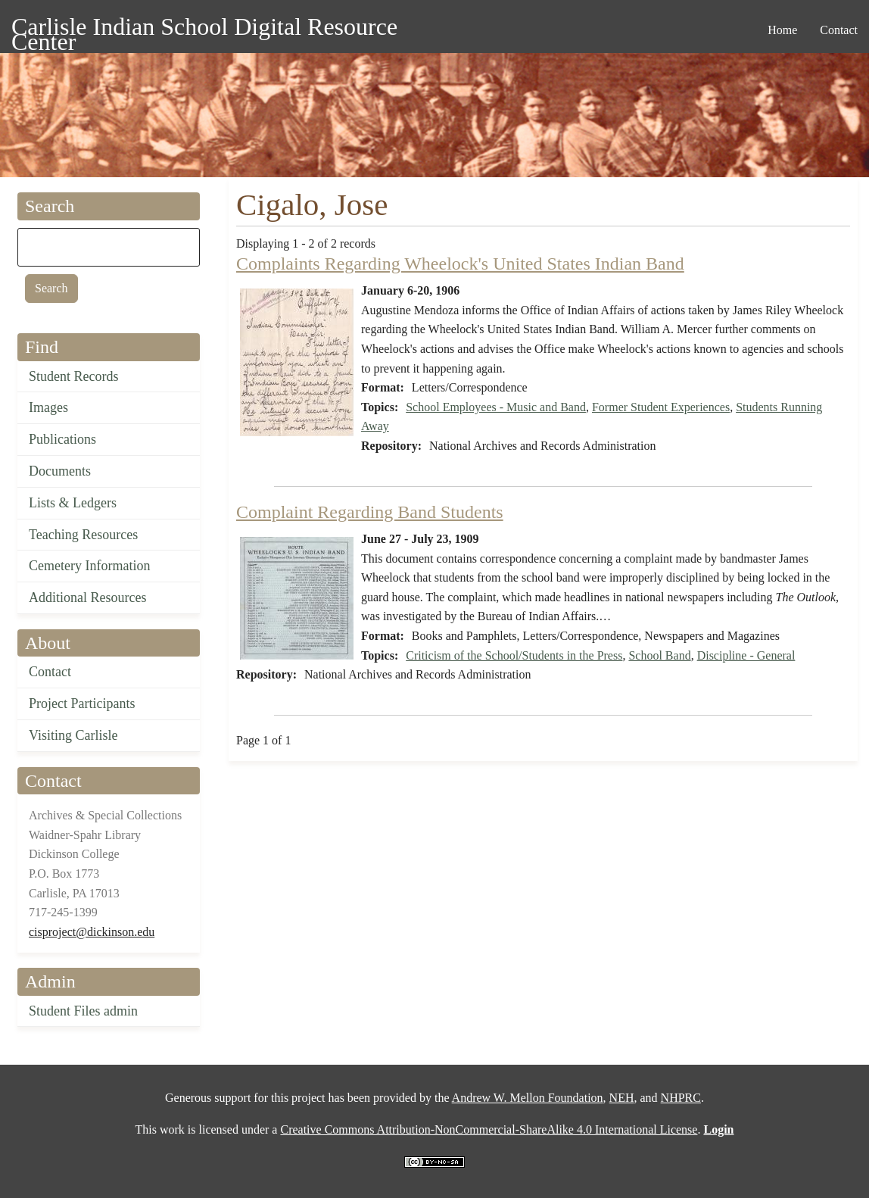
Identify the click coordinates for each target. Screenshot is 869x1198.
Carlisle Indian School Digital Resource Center (204, 29)
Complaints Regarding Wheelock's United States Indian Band (460, 263)
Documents (60, 471)
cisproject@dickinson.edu (91, 931)
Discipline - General (746, 655)
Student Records (74, 376)
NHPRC (681, 1097)
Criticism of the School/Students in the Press (514, 655)
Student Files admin (83, 1011)
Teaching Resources (83, 534)
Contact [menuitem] (839, 29)
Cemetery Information (89, 565)
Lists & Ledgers (73, 502)
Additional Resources (87, 597)
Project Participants (82, 703)
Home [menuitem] (782, 29)
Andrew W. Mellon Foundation (527, 1097)
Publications (62, 439)
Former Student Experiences (661, 407)
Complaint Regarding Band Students (369, 512)
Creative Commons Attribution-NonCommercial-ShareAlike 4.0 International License (488, 1129)
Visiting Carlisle (73, 735)
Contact (50, 671)
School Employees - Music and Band (496, 407)
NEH (621, 1097)
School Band (659, 655)
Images (48, 407)
